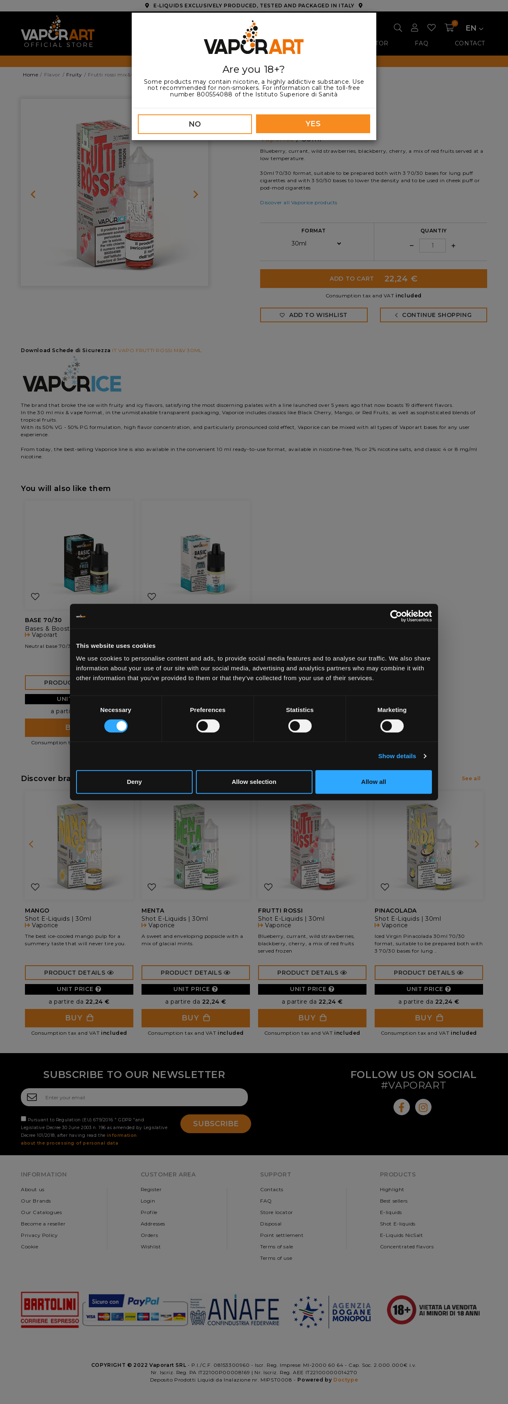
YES (313, 123)
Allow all (373, 781)
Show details (397, 755)
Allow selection (254, 781)
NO (195, 124)
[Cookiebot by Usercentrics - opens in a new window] (396, 616)
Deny (134, 781)
